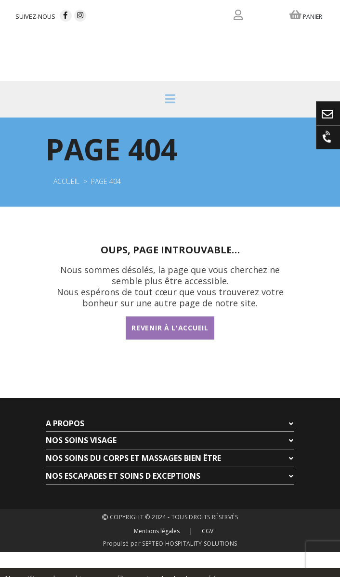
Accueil (66, 181)
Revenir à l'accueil (169, 327)
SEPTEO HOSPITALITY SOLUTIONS (189, 543)
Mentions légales (157, 531)
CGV (207, 531)
